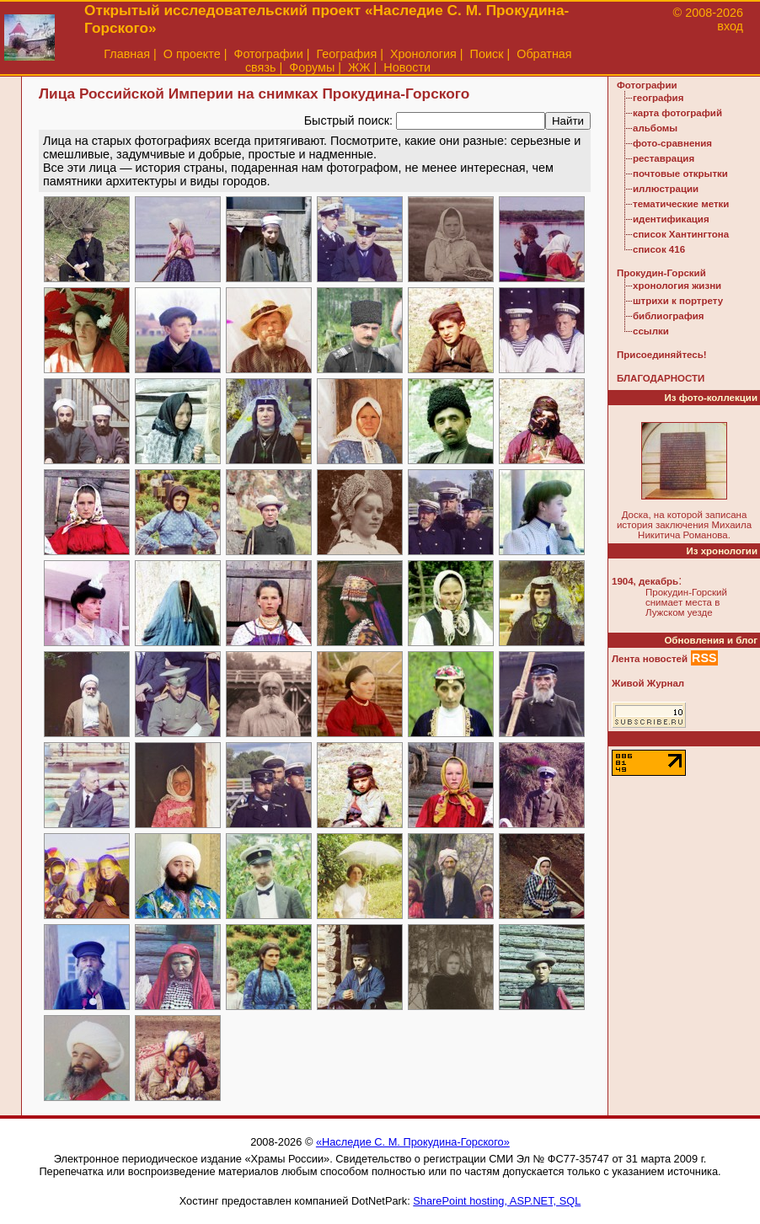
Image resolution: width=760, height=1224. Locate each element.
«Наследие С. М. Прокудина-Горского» (413, 1142)
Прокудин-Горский (661, 273)
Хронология (423, 54)
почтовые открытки (680, 173)
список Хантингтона (681, 234)
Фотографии (267, 54)
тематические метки (681, 204)
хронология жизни (677, 286)
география (658, 98)
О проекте (192, 54)
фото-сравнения (672, 143)
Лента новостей (650, 659)
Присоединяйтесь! (662, 355)
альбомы (655, 128)
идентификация (671, 219)
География (346, 54)
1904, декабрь (645, 581)
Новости (407, 67)
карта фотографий (677, 113)
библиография (668, 316)
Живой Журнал (648, 683)
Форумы (312, 67)
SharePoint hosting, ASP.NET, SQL (497, 1201)
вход (730, 26)
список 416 (659, 249)
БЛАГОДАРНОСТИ (660, 378)
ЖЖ (359, 67)
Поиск (487, 54)
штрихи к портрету (678, 301)
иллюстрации (665, 189)
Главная (127, 54)
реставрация (663, 158)
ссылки (651, 331)
